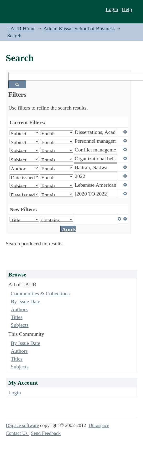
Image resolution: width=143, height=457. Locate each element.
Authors (19, 309)
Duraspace (99, 425)
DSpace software (22, 425)
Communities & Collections (40, 293)
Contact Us (17, 433)
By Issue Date (25, 301)
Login (112, 9)
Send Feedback (46, 433)
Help (127, 9)
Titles (16, 317)
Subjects (20, 325)
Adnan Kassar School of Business (79, 28)
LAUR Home (21, 28)
